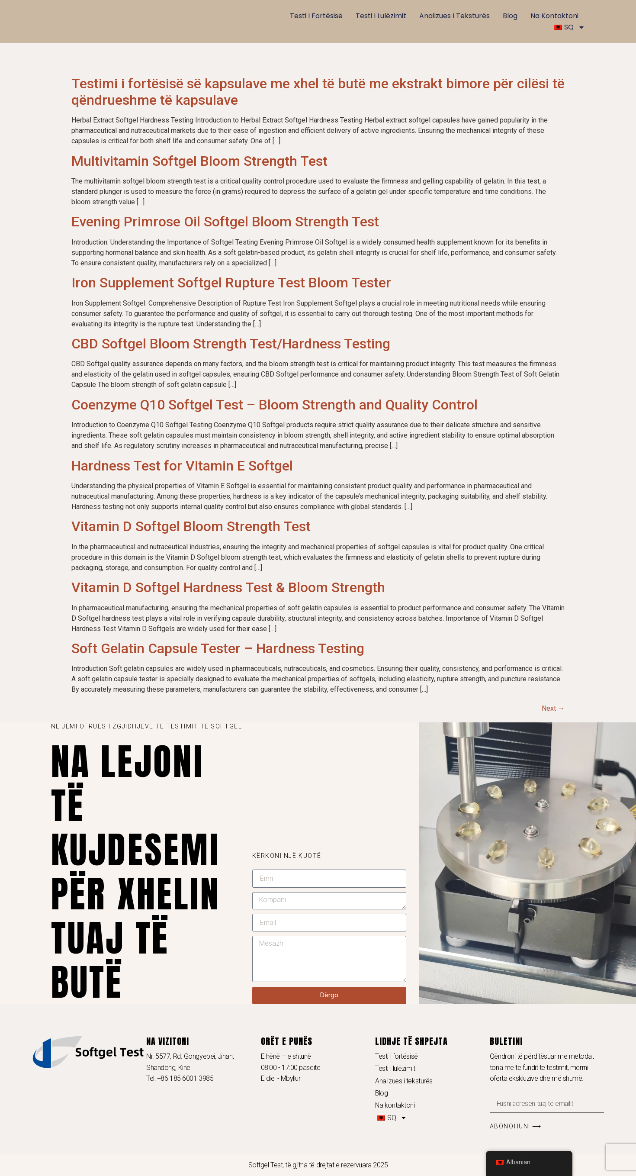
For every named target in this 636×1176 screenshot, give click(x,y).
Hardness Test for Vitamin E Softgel (182, 466)
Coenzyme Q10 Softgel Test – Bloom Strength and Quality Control (274, 404)
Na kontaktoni (554, 16)
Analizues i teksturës (454, 16)
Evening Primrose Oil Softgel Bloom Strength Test (225, 221)
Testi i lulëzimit (381, 16)
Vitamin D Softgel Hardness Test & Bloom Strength (228, 587)
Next (553, 708)
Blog (510, 16)
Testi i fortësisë (316, 16)
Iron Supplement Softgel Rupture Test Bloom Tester (231, 282)
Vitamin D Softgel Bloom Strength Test (191, 526)
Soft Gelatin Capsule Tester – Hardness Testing (217, 648)
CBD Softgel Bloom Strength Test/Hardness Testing (230, 343)
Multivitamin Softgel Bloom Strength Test (199, 161)
